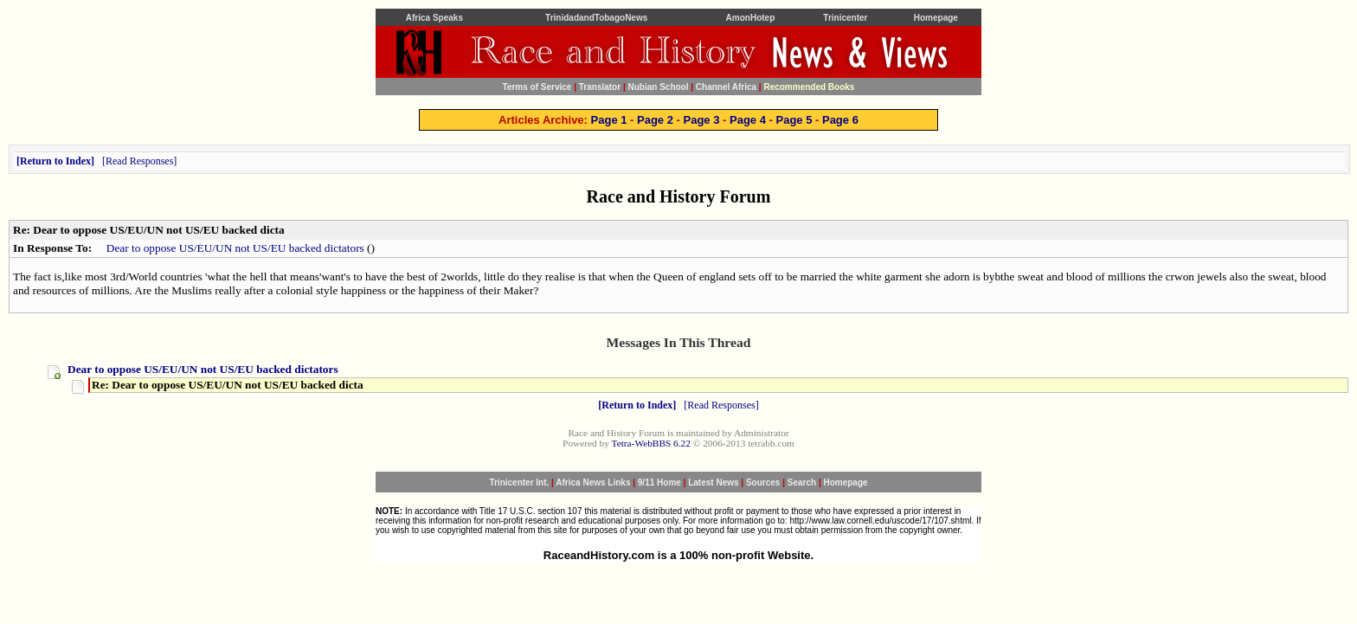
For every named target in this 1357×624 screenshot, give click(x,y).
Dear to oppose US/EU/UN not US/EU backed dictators (235, 247)
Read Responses (139, 161)
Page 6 (840, 119)
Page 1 (609, 119)
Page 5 (793, 119)
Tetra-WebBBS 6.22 (651, 443)
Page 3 (702, 119)
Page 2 (655, 119)
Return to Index (55, 161)
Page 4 (748, 119)
